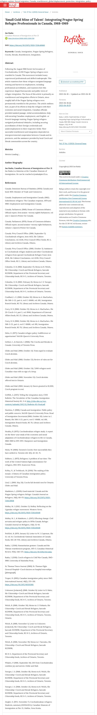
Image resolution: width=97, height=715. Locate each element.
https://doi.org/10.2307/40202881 (19, 584)
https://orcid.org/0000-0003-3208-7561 (21, 38)
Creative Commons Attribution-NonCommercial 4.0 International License (74, 180)
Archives (16, 12)
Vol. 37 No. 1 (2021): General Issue (35, 12)
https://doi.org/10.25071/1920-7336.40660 (27, 45)
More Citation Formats (70, 131)
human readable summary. (72, 227)
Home (7, 12)
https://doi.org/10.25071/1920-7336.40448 (22, 513)
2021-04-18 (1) (65, 105)
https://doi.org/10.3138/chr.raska (38, 552)
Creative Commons (80, 220)
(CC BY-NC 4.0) (73, 198)
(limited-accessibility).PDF (73, 82)
